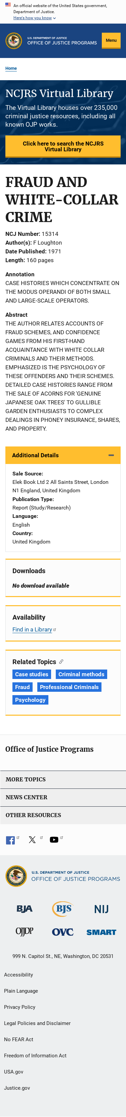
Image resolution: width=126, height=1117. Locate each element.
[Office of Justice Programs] (13, 40)
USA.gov (13, 1072)
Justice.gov (17, 1088)
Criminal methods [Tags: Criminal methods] (81, 674)
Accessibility (18, 975)
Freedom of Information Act (35, 1056)
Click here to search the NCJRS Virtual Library (63, 146)
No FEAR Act (18, 1039)
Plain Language (21, 991)
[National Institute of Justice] (101, 906)
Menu (111, 40)
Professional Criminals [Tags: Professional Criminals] (69, 687)
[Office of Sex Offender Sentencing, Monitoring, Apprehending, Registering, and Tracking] (101, 930)
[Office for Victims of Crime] (63, 932)
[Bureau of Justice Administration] (25, 906)
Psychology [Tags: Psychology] (30, 699)
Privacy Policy (19, 1007)
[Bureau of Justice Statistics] (63, 914)
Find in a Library (34, 629)
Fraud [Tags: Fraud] (22, 687)
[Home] (62, 40)
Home (11, 68)
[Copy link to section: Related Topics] (59, 661)
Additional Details (35, 455)
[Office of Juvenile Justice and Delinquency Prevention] (24, 933)
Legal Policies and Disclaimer (37, 1023)
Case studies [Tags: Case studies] (31, 674)
